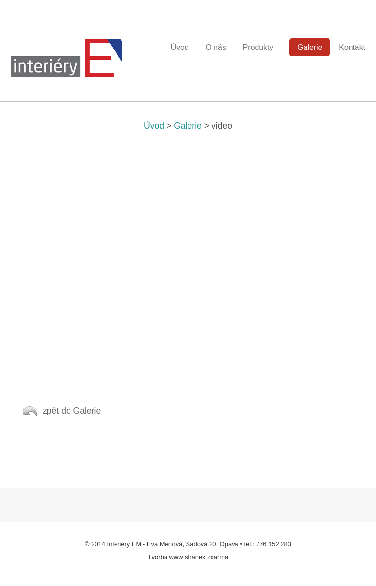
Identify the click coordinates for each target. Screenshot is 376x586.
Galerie (188, 126)
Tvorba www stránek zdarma (188, 557)
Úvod (154, 126)
